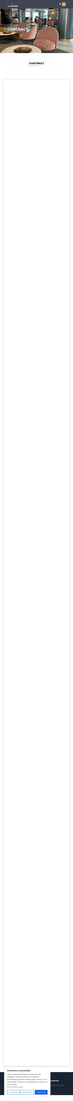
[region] (27, 1082)
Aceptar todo (41, 1092)
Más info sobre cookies (15, 1087)
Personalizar (13, 1092)
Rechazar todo (27, 1092)
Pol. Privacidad (59, 1085)
